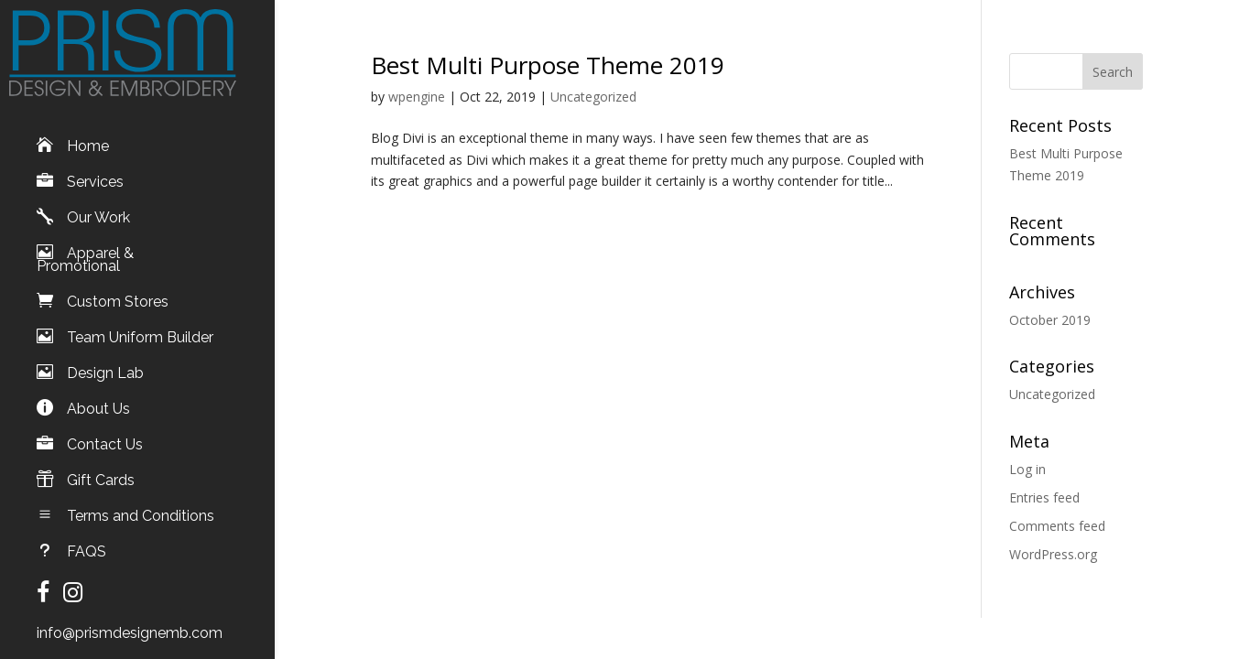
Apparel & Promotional (85, 246)
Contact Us (105, 431)
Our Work (98, 204)
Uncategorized (593, 96)
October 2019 (1050, 320)
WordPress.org (1053, 554)
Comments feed (1057, 526)
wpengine (416, 96)
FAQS (86, 538)
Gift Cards (101, 466)
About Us (98, 395)
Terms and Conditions (140, 502)
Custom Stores (117, 288)
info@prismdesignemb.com (130, 619)
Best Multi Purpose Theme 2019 (547, 65)
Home (88, 132)
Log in (1027, 469)
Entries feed (1044, 497)
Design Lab (105, 359)
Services (95, 168)
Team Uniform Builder (140, 324)
